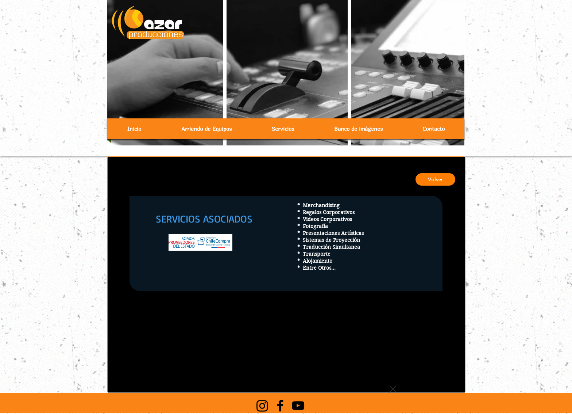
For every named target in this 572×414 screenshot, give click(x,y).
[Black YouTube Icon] (298, 405)
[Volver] (435, 179)
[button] (206, 128)
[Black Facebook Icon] (280, 405)
